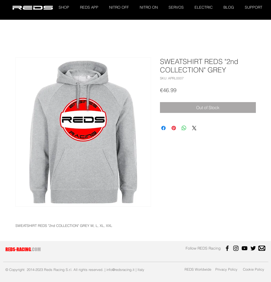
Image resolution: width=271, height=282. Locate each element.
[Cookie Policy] (253, 269)
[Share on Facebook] (163, 128)
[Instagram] (235, 248)
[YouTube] (244, 248)
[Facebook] (227, 248)
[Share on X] (194, 128)
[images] (261, 248)
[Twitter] (253, 248)
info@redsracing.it (120, 269)
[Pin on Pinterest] (173, 128)
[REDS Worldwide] (198, 269)
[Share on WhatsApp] (184, 128)
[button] (64, 7)
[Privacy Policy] (226, 269)
